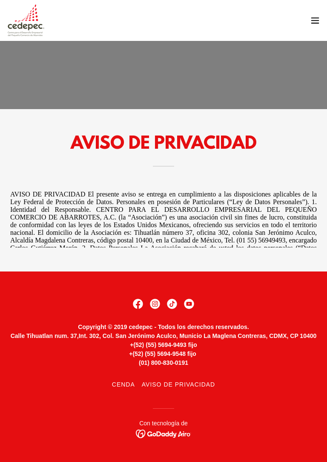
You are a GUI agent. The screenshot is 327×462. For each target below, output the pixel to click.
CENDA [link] (123, 384)
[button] (315, 20)
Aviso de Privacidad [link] (178, 384)
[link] (26, 20)
